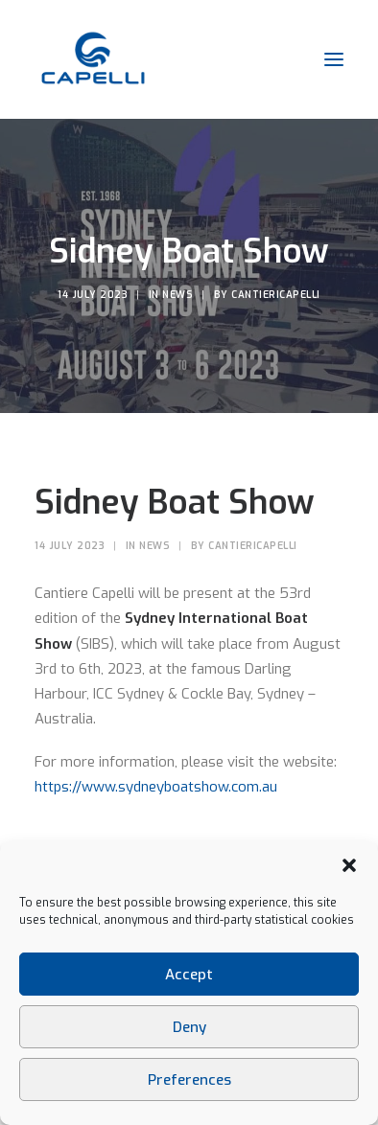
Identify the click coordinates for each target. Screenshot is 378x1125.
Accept (189, 974)
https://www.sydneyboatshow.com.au (156, 786)
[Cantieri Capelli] (93, 59)
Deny (189, 1027)
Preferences (189, 1080)
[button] (349, 865)
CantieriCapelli (275, 294)
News (177, 294)
